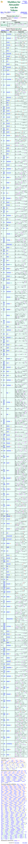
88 (4, 371)
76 (4, 477)
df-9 (19, 810)
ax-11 (13, 772)
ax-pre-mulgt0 (16, 781)
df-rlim (23, 817)
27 (4, 128)
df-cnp (15, 835)
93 (4, 404)
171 (4, 754)
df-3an (9, 785)
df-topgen (14, 825)
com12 (8, 664)
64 (4, 269)
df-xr (6, 807)
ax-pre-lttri (20, 780)
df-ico (2, 813)
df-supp (15, 802)
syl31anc (9, 626)
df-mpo (17, 800)
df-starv (18, 822)
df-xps (22, 826)
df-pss (2, 791)
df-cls (16, 834)
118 (4, 523)
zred (8, 375)
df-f (2, 799)
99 (4, 438)
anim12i (8, 601)
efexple (8, 233)
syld (8, 456)
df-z (2, 811)
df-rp (20, 811)
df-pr (24, 791)
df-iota (15, 798)
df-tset (12, 823)
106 (4, 462)
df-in (19, 790)
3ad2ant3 (9, 38)
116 (4, 516)
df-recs (7, 803)
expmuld (9, 67)
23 (4, 113)
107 (4, 471)
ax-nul (10, 774)
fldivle (8, 315)
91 (4, 401)
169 (4, 743)
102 (4, 443)
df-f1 (6, 799)
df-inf (6, 806)
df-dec (6, 811)
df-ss (23, 790)
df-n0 (23, 810)
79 (4, 365)
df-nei (21, 834)
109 (4, 484)
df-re (16, 816)
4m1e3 (8, 126)
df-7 (10, 810)
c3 (14, 766)
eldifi (8, 148)
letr (7, 392)
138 (4, 592)
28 (4, 129)
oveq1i (8, 123)
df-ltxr (11, 807)
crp (12, 767)
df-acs (13, 828)
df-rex (2, 788)
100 (4, 434)
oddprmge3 (9, 244)
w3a (2, 761)
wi (8, 760)
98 (4, 445)
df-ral (24, 787)
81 (4, 367)
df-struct (22, 819)
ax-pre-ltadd (9, 781)
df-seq (6, 815)
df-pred (16, 797)
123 (4, 543)
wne (17, 761)
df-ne (15, 787)
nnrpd (8, 344)
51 (4, 238)
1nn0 (8, 547)
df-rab (16, 788)
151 (4, 650)
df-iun (20, 792)
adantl (8, 74)
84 (4, 354)
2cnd (8, 47)
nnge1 (8, 425)
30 (4, 135)
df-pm (10, 804)
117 (4, 518)
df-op (6, 792)
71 (4, 303)
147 (4, 653)
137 (4, 588)
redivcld (8, 367)
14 (5, 79)
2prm (8, 642)
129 (4, 591)
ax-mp (8, 107)
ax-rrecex (8, 780)
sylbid (8, 489)
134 (4, 584)
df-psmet (12, 830)
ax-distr (2, 778)
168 (4, 737)
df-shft (6, 816)
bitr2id (8, 439)
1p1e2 (8, 555)
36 (4, 158)
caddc (2, 764)
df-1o (16, 803)
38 (4, 172)
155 (4, 664)
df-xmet (18, 830)
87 (4, 368)
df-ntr (12, 834)
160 (4, 688)
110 (4, 489)
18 (4, 719)
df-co (19, 796)
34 (4, 156)
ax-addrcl (14, 776)
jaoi (7, 713)
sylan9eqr (9, 79)
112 (4, 499)
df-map (5, 804)
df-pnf (19, 806)
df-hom (6, 824)
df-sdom (6, 805)
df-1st (5, 802)
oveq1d (8, 85)
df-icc (7, 813)
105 (4, 457)
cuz (7, 767)
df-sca (23, 822)
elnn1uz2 (9, 97)
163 (4, 707)
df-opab (9, 793)
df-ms (11, 837)
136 (4, 585)
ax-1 (22, 770)
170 (4, 750)
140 (4, 626)
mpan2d (8, 478)
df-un (15, 790)
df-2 (15, 809)
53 (4, 239)
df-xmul (12, 812)
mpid (8, 483)
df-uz (12, 811)
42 (4, 187)
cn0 (23, 766)
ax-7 (21, 771)
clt (12, 764)
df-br (5, 793)
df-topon (12, 832)
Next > (26, 2)
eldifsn (8, 657)
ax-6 (18, 771)
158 (4, 676)
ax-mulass (21, 777)
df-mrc (7, 828)
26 (4, 123)
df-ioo (18, 812)
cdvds (2, 768)
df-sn (20, 791)
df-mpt (15, 793)
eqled (8, 187)
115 (4, 713)
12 (5, 70)
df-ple (17, 823)
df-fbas (17, 831)
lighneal (16, 17)
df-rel (10, 796)
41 (4, 177)
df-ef (8, 818)
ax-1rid (19, 778)
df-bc (21, 815)
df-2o (20, 803)
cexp (21, 767)
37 (4, 161)
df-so (12, 794)
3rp (7, 225)
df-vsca (2, 823)
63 (4, 265)
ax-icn (2, 776)
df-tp (2, 792)
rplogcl (8, 282)
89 (4, 375)
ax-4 (10, 771)
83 (4, 349)
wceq (7, 761)
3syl (8, 157)
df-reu (12, 788)
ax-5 (14, 771)
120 (4, 693)
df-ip (8, 823)
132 (4, 581)
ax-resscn (17, 775)
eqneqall (9, 661)
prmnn (8, 150)
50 (4, 215)
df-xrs (6, 826)
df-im (20, 816)
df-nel (20, 787)
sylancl (8, 649)
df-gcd (6, 819)
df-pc (17, 819)
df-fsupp (16, 805)
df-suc (10, 798)
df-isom (23, 799)
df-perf (5, 835)
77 (4, 330)
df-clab (20, 786)
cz (2, 767)
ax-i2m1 (8, 778)
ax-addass (15, 777)
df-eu (15, 786)
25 (4, 131)
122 (4, 539)
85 (4, 362)
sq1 (7, 514)
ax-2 (25, 770)
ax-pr (20, 774)
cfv (20, 762)
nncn (8, 50)
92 (4, 402)
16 (4, 92)
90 (4, 380)
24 (4, 117)
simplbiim (9, 667)
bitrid (8, 653)
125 (4, 550)
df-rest (17, 824)
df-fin (11, 805)
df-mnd (6, 829)
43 (4, 188)
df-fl (21, 813)
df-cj (11, 816)
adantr (8, 140)
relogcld (8, 337)
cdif (2, 762)
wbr (16, 762)
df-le (16, 807)
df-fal (19, 785)
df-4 (24, 809)
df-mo (11, 786)
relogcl (8, 276)
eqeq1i (8, 523)
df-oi (10, 806)
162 (4, 701)
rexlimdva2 (9, 743)
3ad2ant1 (9, 161)
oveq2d (8, 56)
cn (6, 766)
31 (4, 140)
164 (4, 714)
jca (7, 207)
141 (4, 606)
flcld (8, 371)
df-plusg (6, 822)
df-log (11, 838)
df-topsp (18, 832)
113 (4, 505)
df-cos (17, 818)
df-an (22, 784)
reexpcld (9, 172)
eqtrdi (8, 110)
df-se (20, 794)
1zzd (8, 571)
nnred (8, 202)
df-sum (2, 818)
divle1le (8, 297)
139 (4, 596)
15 (4, 85)
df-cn (11, 835)
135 (4, 579)
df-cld (7, 834)
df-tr (19, 793)
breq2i (8, 634)
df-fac (17, 815)
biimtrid (8, 198)
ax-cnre (13, 780)
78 (4, 400)
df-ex (23, 785)
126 (4, 624)
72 (4, 305)
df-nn (11, 809)
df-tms (16, 837)
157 (4, 672)
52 (4, 222)
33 (4, 197)
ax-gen (5, 771)
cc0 (18, 763)
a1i (7, 61)
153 (4, 670)
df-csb (6, 790)
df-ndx (13, 821)
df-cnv (14, 796)
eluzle (8, 247)
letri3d (8, 435)
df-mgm (18, 828)
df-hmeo (6, 836)
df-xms (6, 837)
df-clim (18, 817)
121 (4, 538)
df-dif (10, 790)
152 (4, 654)
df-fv (19, 799)
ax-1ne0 (14, 778)
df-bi (18, 784)
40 (4, 173)
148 (4, 640)
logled (8, 264)
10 (5, 66)
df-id (23, 793)
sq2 (7, 120)
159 (4, 681)
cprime (8, 768)
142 (4, 611)
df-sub (20, 807)
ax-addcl (8, 776)
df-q (16, 811)
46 (4, 493)
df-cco (12, 824)
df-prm (12, 819)
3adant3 (8, 606)
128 (4, 561)
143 (4, 627)
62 (4, 261)
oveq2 (8, 42)
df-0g (2, 825)
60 (4, 267)
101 (4, 439)
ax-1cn (22, 775)
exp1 (8, 104)
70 (4, 291)
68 (4, 302)
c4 (18, 766)
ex (7, 193)
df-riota (2, 800)
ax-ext (22, 772)
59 (4, 251)
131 (4, 568)
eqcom (8, 145)
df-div (6, 809)
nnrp (8, 256)
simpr (8, 182)
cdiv (2, 766)
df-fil (11, 836)
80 (4, 342)
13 (4, 74)
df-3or (5, 785)
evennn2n (9, 34)
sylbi (8, 719)
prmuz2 (8, 637)
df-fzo (17, 813)
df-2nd (10, 802)
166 (4, 725)
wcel (12, 761)
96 (4, 423)
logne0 (8, 358)
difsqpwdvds (10, 618)
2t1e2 (8, 631)
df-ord (21, 797)
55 (4, 240)
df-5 (2, 810)
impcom (8, 725)
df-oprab (12, 800)
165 (4, 720)
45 (4, 198)
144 (4, 628)
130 (4, 587)
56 (4, 242)
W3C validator (24, 842)
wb (12, 760)
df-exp (11, 815)
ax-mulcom (8, 777)
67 (4, 279)
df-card (14, 806)
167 (4, 730)
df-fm (16, 836)
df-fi (21, 805)
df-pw (15, 791)
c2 (10, 766)
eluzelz (8, 574)
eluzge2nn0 (9, 535)
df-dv (6, 838)
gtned (8, 350)
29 (4, 132)
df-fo (10, 799)
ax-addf (6, 782)
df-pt (19, 825)
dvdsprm (9, 645)
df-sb (6, 786)
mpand (8, 446)
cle (17, 764)
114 (4, 511)
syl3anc (8, 240)
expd (8, 462)
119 (4, 700)
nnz (7, 218)
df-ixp (15, 804)
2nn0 (8, 58)
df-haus (20, 835)
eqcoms (8, 45)
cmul (8, 764)
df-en (19, 804)
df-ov (7, 800)
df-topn (22, 824)
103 (4, 447)
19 (4, 110)
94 (4, 469)
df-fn (24, 798)
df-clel (6, 787)
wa (16, 760)
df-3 (20, 809)
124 (4, 623)
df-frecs (20, 802)
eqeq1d (8, 92)
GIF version (25, 13)
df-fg (22, 831)
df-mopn (11, 831)
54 (4, 228)
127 (4, 560)
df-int (15, 792)
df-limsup (12, 817)
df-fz (12, 813)
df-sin (12, 818)
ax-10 (9, 772)
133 (4, 583)
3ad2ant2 (9, 168)
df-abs (6, 817)
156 (4, 668)
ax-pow (15, 774)
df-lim (5, 798)
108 (4, 478)
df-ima (11, 797)
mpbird (8, 309)
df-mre (2, 828)
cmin (23, 764)
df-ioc (23, 812)
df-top (7, 832)
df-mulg (19, 829)
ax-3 (2, 771)
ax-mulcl (20, 776)
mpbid (8, 268)
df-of (22, 800)
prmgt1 (8, 205)
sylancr (8, 303)
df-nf (2, 786)
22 (4, 111)
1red (8, 347)
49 (4, 212)
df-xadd (7, 812)
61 (4, 263)
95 (4, 422)
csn (5, 762)
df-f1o (14, 799)
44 (4, 193)
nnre (8, 153)
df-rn (2, 797)
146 (4, 634)
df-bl (6, 831)
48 (4, 208)
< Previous (24, 1)
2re (7, 566)
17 (4, 736)
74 (4, 483)
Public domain (16, 842)
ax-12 (18, 772)
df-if (11, 791)
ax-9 (4, 772)
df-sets (2, 821)
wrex (22, 761)
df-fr (16, 794)
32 (4, 504)
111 (4, 494)
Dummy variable (5, 30)
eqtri (8, 129)
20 (4, 107)
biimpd (8, 443)
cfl (16, 767)
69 (4, 288)
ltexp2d (8, 583)
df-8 (15, 810)
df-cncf (21, 837)
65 (4, 272)
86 (4, 364)
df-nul (7, 791)
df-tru (14, 785)
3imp (8, 754)
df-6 (6, 810)
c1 (22, 763)
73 (4, 310)
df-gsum (7, 825)
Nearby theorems (24, 3)
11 (3, 67)
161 (4, 694)
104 (4, 450)
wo (20, 760)
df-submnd (13, 829)
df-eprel (2, 794)
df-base (18, 821)
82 (4, 353)
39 (4, 168)
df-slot (7, 821)
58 (4, 249)
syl (7, 211)
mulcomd (9, 53)
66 (4, 308)
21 (4, 108)
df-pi (22, 818)
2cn (7, 102)
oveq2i (8, 518)
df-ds (22, 823)
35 (4, 157)
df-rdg (11, 803)
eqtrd (8, 70)
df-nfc (11, 787)
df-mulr (12, 822)
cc (9, 763)
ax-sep (5, 774)
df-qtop (11, 826)
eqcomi (8, 516)
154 (4, 666)
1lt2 (7, 577)
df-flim (21, 836)
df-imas (17, 826)
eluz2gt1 (9, 563)
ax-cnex (10, 775)
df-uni (11, 792)
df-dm (23, 796)
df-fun (19, 798)
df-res (6, 797)
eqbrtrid (8, 591)
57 (4, 488)
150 (4, 649)
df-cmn (6, 830)
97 (4, 455)
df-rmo (7, 788)
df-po (8, 794)
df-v (21, 788)
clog (14, 768)
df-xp (5, 796)
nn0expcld (9, 539)
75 (4, 323)
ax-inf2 (5, 775)
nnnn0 (8, 64)
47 (4, 207)
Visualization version (23, 12)
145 (4, 686)
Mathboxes (2, 12)
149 (4, 648)
